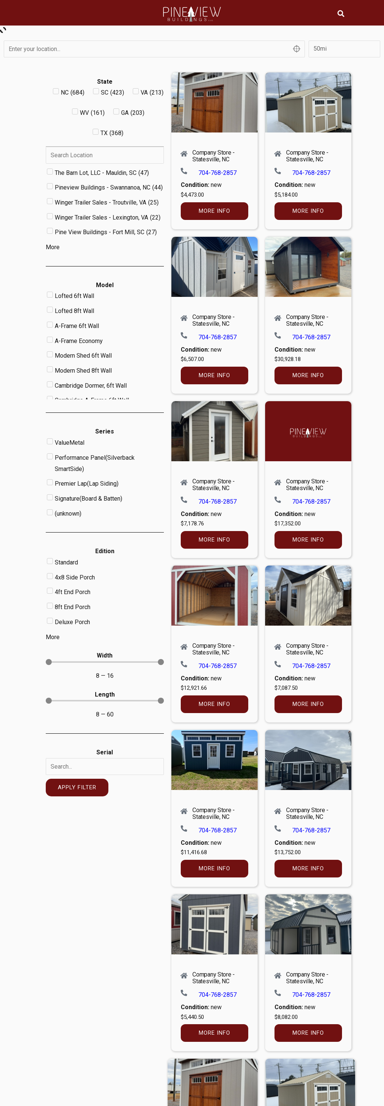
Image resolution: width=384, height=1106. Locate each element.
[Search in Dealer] (105, 155)
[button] (341, 13)
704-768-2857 (217, 172)
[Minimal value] (105, 662)
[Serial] (105, 766)
